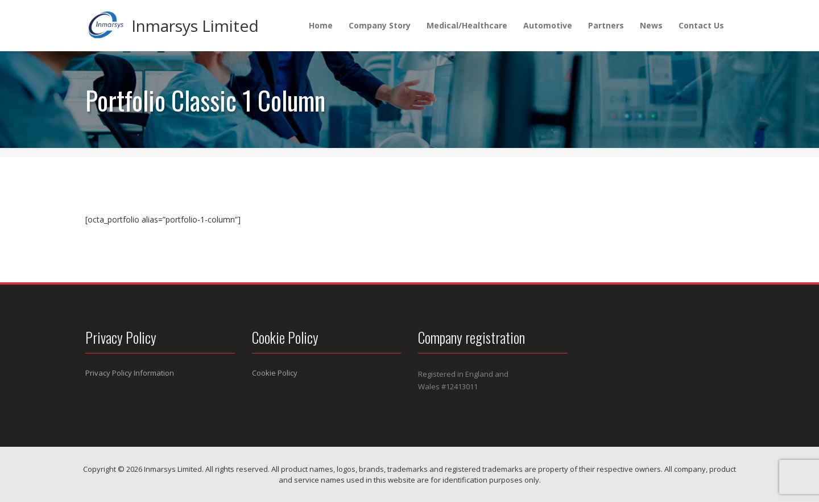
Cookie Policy (274, 373)
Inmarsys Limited (195, 25)
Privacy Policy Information (129, 373)
